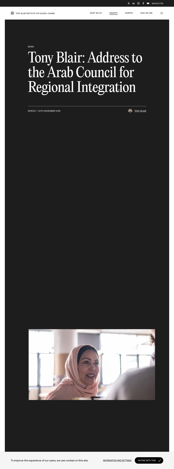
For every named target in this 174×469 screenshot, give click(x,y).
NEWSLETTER (157, 3)
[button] (33, 13)
